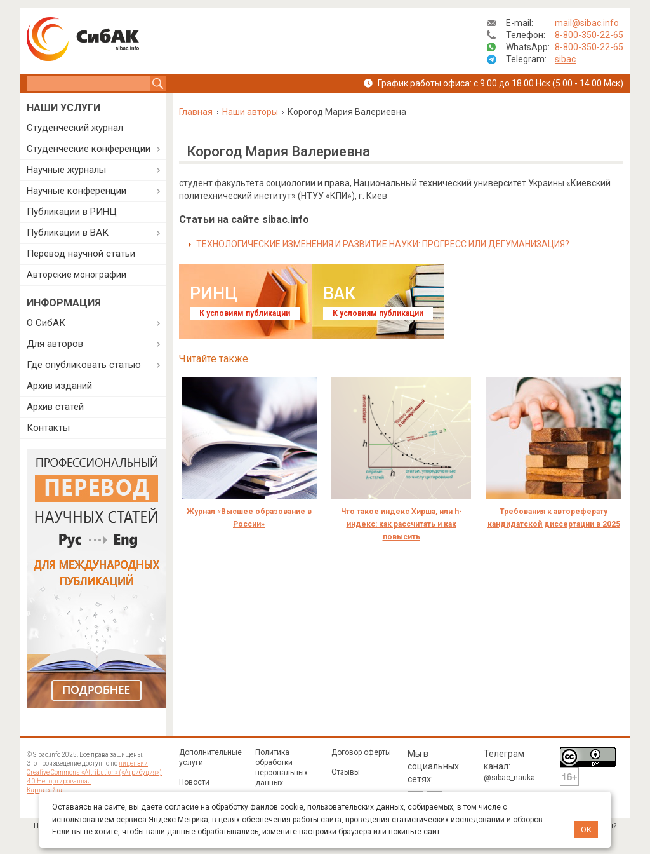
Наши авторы (250, 112)
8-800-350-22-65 (589, 35)
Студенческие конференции (88, 148)
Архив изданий (59, 385)
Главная (196, 112)
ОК (586, 829)
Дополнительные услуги (210, 757)
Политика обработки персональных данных (281, 767)
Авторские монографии (76, 274)
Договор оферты (361, 752)
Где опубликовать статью (84, 364)
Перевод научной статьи (81, 253)
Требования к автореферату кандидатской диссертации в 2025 (554, 518)
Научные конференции (76, 190)
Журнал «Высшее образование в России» (249, 518)
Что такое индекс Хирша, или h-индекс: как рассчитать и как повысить (401, 524)
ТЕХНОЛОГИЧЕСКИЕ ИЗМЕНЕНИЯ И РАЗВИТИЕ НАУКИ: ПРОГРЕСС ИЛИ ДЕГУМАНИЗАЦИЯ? (382, 244)
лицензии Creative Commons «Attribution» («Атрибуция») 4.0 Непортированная (94, 772)
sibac (565, 59)
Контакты (48, 427)
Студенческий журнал (75, 127)
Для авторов (55, 343)
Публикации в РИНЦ (72, 211)
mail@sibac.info (587, 23)
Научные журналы (66, 169)
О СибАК (46, 323)
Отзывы (345, 772)
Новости (194, 782)
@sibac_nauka (509, 777)
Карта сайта (44, 790)
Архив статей (55, 406)
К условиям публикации (244, 313)
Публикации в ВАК (68, 232)
